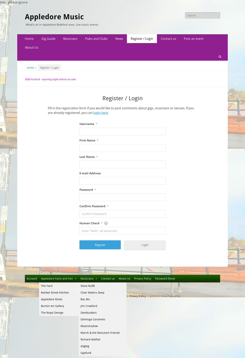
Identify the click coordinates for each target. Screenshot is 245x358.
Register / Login (142, 39)
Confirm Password (94, 206)
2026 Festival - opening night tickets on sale (50, 79)
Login (145, 245)
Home (29, 39)
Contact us (168, 39)
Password (87, 190)
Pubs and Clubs (96, 39)
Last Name (88, 157)
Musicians (70, 39)
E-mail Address (90, 173)
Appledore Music (54, 17)
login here (100, 113)
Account (32, 278)
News (119, 39)
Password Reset (165, 278)
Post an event (194, 39)
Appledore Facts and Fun (59, 278)
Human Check (91, 223)
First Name (88, 140)
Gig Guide (48, 39)
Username (88, 124)
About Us (31, 47)
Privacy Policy (142, 278)
